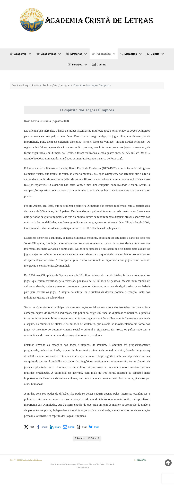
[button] (29, 426)
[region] (87, 20)
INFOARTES (141, 460)
